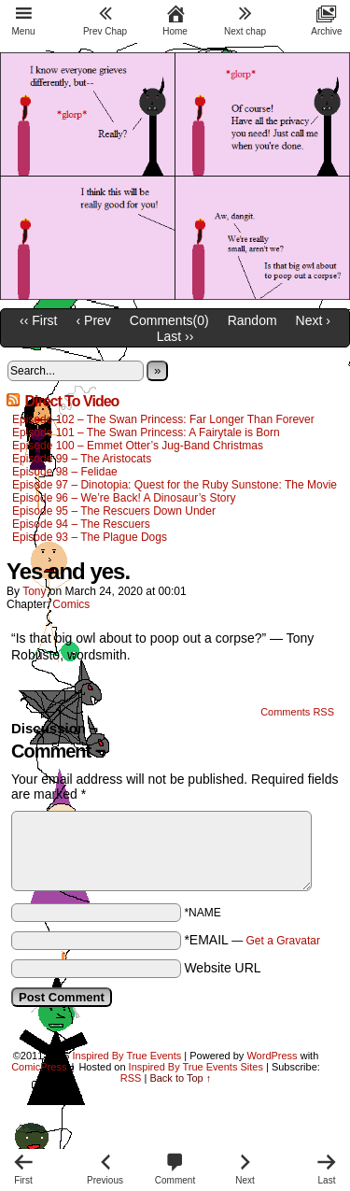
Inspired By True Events (127, 1055)
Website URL (222, 967)
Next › (313, 320)
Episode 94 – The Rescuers (81, 524)
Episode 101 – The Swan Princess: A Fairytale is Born (147, 432)
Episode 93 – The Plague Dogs (89, 537)
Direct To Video (71, 401)
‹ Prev (94, 320)
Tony (34, 591)
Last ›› (175, 336)
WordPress (271, 1055)
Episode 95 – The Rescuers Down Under (114, 511)
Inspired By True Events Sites (196, 1066)
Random (252, 320)
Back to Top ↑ (180, 1078)
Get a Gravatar (283, 940)
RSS (131, 1078)
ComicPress (38, 1066)
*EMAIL (252, 939)
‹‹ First (38, 320)
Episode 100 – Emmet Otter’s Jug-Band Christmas (137, 445)
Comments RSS (297, 711)
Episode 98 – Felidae (65, 471)
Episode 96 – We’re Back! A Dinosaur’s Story (123, 497)
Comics (71, 604)
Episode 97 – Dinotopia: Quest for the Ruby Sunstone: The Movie (174, 484)
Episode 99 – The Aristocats (81, 458)
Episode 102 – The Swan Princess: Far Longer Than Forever (163, 419)
